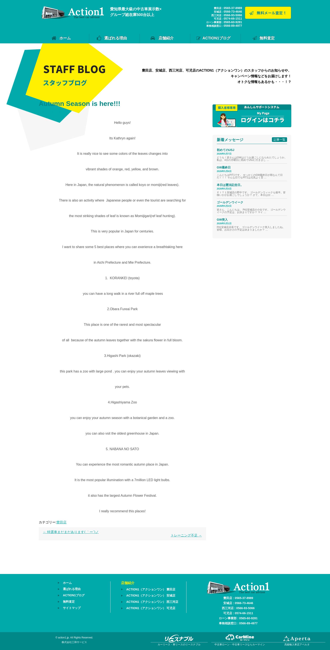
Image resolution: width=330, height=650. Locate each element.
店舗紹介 (166, 38)
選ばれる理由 (115, 38)
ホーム (65, 38)
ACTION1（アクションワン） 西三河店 (152, 601)
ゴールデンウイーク (230, 202)
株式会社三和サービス (74, 642)
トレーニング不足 (186, 535)
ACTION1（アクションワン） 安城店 (150, 595)
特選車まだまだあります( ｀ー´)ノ (71, 532)
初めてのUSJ (225, 150)
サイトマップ (72, 607)
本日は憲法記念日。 (230, 185)
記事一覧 (279, 139)
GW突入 (222, 219)
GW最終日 (224, 167)
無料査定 (267, 38)
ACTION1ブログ (216, 38)
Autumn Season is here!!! (79, 103)
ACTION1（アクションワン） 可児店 (150, 607)
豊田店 (61, 522)
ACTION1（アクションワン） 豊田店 (150, 589)
